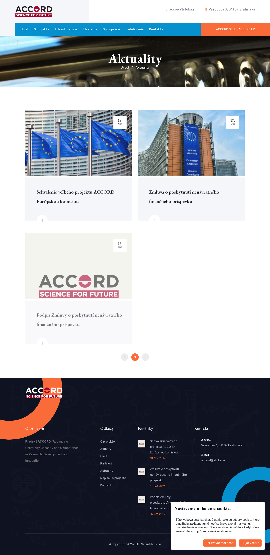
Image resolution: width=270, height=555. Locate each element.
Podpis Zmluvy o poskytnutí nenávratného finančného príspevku (169, 502)
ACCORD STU (225, 29)
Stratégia (89, 29)
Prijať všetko (250, 543)
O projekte (41, 29)
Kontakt (105, 485)
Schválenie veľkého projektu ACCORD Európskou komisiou (164, 446)
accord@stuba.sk (182, 9)
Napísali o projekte (113, 478)
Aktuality (106, 471)
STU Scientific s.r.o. (148, 544)
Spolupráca (111, 29)
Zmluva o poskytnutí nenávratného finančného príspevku (168, 474)
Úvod (24, 29)
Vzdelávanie (134, 29)
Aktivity (105, 449)
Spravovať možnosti (220, 543)
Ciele (103, 456)
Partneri (106, 463)
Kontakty (156, 29)
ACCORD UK (246, 29)
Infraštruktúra (66, 29)
